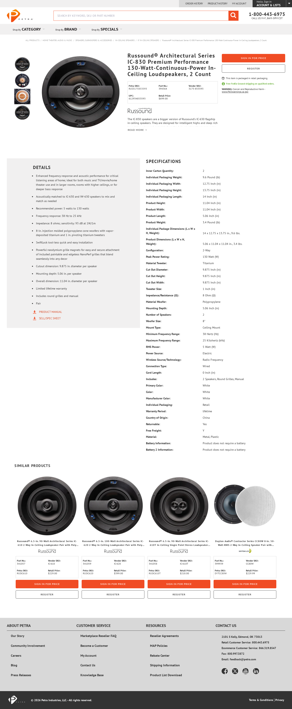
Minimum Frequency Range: (163, 334)
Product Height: (156, 203)
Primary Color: (154, 385)
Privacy (279, 700)
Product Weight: (156, 222)
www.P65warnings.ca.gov (235, 91)
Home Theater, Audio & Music (57, 40)
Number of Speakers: (159, 314)
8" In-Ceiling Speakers (148, 40)
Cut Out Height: (155, 276)
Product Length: (156, 216)
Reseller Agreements (164, 636)
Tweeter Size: (154, 289)
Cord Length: (154, 372)
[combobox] (146, 16)
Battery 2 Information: (159, 449)
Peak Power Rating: (158, 257)
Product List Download (166, 675)
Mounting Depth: (156, 308)
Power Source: (154, 353)
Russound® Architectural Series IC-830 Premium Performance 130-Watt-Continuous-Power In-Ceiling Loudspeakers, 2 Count (214, 40)
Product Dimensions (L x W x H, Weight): (165, 242)
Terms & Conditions (261, 700)
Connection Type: (156, 366)
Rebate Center (160, 655)
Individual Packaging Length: (164, 196)
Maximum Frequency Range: (163, 340)
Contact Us (87, 665)
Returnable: (153, 424)
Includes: (151, 379)
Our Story (17, 636)
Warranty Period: (156, 411)
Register (253, 68)
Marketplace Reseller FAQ (98, 636)
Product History (217, 3)
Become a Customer (94, 646)
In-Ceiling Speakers (125, 40)
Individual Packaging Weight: (164, 177)
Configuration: (155, 250)
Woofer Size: (153, 321)
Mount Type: (153, 327)
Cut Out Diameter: (157, 269)
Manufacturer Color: (158, 398)
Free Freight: (154, 430)
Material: (151, 437)
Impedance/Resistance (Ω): (162, 295)
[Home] (20, 15)
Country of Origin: (157, 417)
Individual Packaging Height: (164, 190)
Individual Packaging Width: (163, 183)
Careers (16, 655)
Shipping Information (165, 665)
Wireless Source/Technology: (163, 360)
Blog (14, 665)
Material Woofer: (156, 302)
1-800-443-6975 (267, 14)
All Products (32, 40)
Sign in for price (253, 58)
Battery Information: (158, 443)
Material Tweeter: (156, 263)
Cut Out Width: (155, 282)
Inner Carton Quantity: (160, 171)
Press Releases (21, 675)
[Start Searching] (233, 16)
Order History (194, 3)
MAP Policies (159, 646)
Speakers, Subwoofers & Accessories (93, 40)
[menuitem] (28, 29)
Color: (149, 392)
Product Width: (155, 209)
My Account (239, 3)
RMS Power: (153, 347)
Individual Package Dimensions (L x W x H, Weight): (170, 231)
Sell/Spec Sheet (50, 318)
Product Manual (50, 312)
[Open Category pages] (46, 29)
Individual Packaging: (159, 405)
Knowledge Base (92, 675)
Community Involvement (28, 646)
